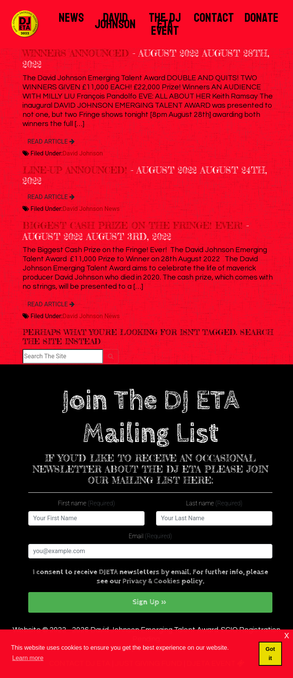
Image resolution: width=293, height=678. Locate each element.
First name (86, 503)
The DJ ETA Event (165, 24)
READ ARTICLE (51, 141)
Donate (262, 18)
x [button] (286, 635)
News (71, 18)
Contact (214, 18)
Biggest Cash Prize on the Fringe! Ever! (133, 225)
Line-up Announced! (75, 170)
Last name (214, 503)
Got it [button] (270, 653)
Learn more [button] (27, 658)
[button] (150, 602)
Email (150, 536)
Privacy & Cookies (151, 581)
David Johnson (115, 21)
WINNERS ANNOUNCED (76, 53)
